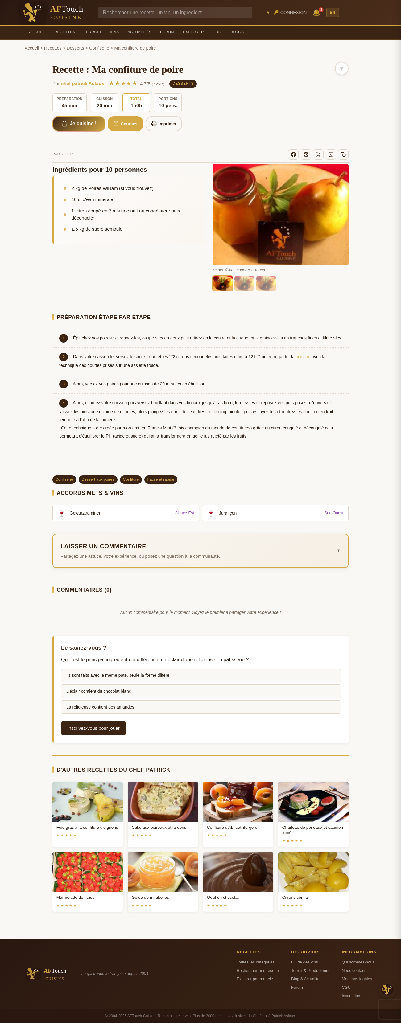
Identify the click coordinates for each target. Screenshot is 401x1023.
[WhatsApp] (331, 154)
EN (332, 12)
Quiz (217, 32)
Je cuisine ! (79, 123)
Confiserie (99, 48)
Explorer (193, 32)
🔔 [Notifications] (317, 12)
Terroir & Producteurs (310, 970)
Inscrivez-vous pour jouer (93, 728)
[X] (318, 154)
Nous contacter (355, 970)
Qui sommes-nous (358, 962)
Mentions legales (357, 978)
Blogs (237, 32)
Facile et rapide (160, 479)
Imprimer (164, 123)
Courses (125, 123)
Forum (167, 32)
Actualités (139, 32)
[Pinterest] (306, 154)
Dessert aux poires (97, 479)
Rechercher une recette (258, 970)
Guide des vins (304, 962)
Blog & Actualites (306, 978)
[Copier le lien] (343, 154)
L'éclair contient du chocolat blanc (98, 691)
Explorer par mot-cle (255, 978)
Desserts (75, 48)
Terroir (92, 32)
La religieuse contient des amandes (100, 707)
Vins (114, 32)
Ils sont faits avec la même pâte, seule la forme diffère (117, 675)
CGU (346, 987)
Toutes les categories (256, 962)
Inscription (351, 995)
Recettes (65, 32)
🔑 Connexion (290, 12)
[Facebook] (293, 154)
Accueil (37, 32)
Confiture (131, 479)
